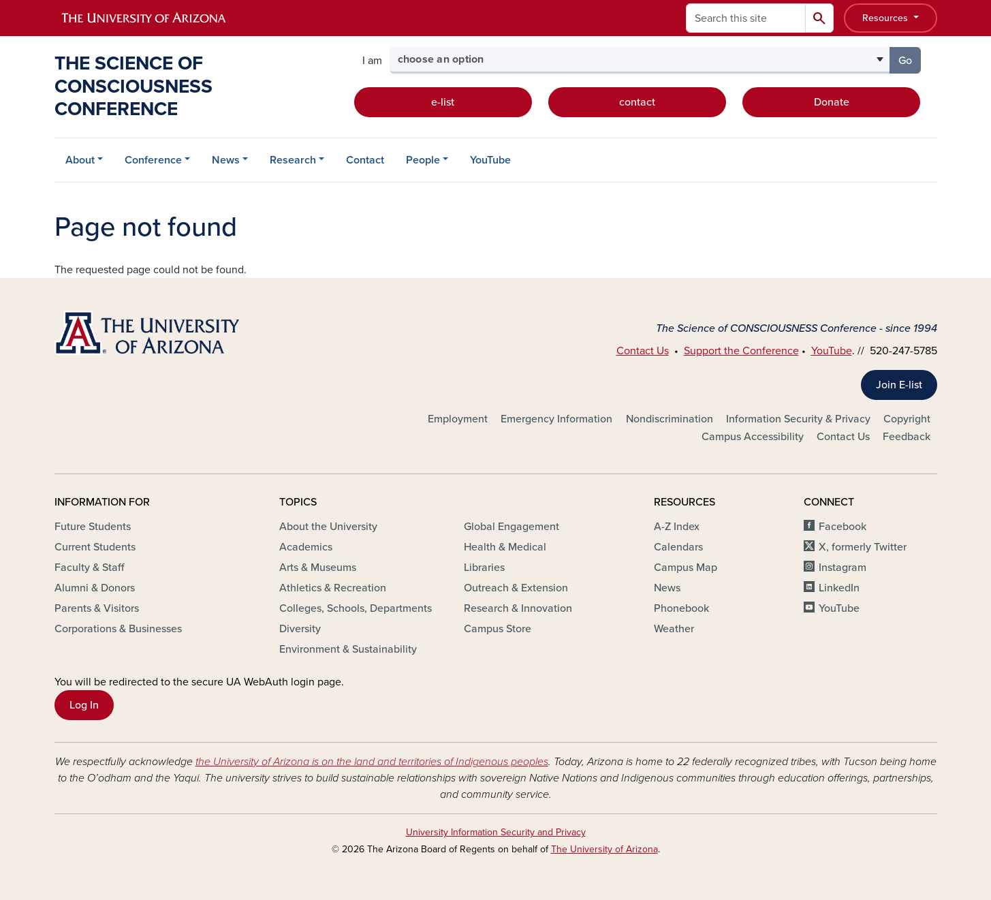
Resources (886, 18)
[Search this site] (746, 18)
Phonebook (681, 608)
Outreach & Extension (516, 588)
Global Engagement (511, 526)
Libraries (484, 567)
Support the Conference (741, 351)
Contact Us (642, 351)
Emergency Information (556, 419)
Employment (458, 419)
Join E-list (899, 385)
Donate (831, 102)
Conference (153, 160)
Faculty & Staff (89, 567)
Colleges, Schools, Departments (355, 608)
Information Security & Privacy (798, 419)
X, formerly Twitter (863, 547)
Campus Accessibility (753, 437)
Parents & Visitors (96, 608)
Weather (674, 629)
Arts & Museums (317, 567)
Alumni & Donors (94, 588)
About (80, 160)
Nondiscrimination (669, 419)
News (226, 160)
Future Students (92, 526)
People (423, 160)
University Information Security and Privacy (496, 832)
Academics (305, 547)
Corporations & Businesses (118, 629)
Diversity (300, 629)
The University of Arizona (604, 849)
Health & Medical (505, 547)
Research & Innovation (518, 608)
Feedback (906, 437)
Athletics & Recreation (332, 588)
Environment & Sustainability (348, 649)
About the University (328, 526)
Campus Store (497, 629)
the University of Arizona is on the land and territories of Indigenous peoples (371, 762)
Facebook (842, 526)
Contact (365, 160)
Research (293, 160)
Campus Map (685, 567)
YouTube (490, 160)
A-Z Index (676, 526)
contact (637, 102)
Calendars (678, 547)
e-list (442, 102)
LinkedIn (839, 588)
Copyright (906, 419)
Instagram (842, 567)
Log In (84, 705)
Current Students (95, 547)
